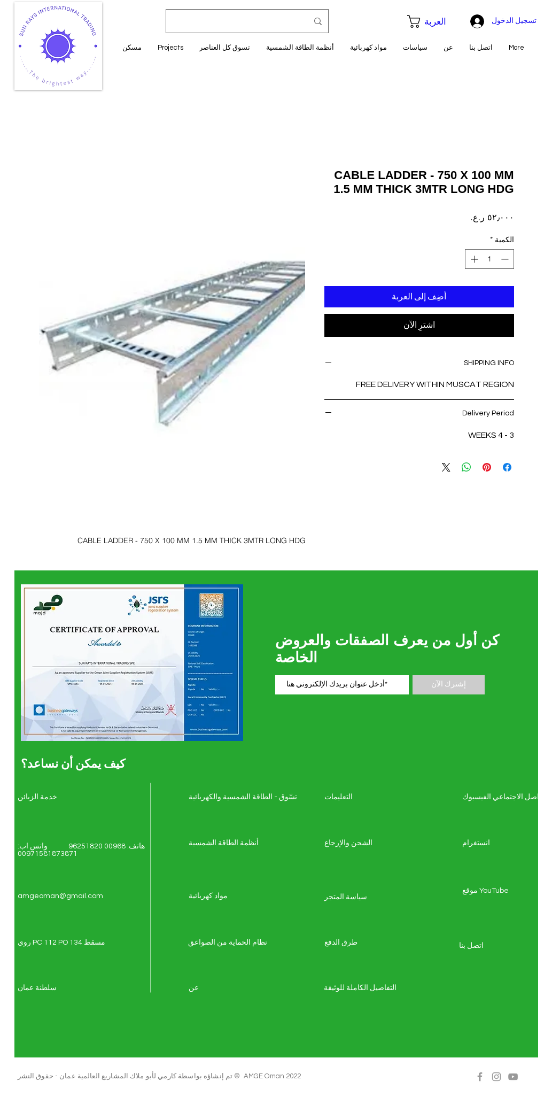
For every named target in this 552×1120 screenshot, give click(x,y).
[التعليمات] (362, 797)
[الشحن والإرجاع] (362, 843)
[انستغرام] (500, 843)
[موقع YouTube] (500, 891)
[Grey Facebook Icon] (480, 1077)
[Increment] (473, 259)
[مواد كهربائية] (227, 896)
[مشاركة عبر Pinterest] (486, 467)
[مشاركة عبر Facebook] (507, 467)
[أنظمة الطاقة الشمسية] (227, 843)
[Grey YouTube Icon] (513, 1077)
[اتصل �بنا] (497, 946)
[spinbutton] (489, 259)
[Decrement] (505, 259)
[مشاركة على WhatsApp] (466, 467)
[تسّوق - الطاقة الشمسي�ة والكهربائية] (243, 797)
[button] (432, 21)
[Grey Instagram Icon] (496, 1077)
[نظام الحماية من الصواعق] (227, 943)
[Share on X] (446, 467)
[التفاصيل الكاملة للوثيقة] (362, 988)
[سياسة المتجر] (362, 897)
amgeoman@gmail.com (60, 896)
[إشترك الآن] (449, 684)
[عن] (227, 988)
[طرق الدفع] (362, 943)
